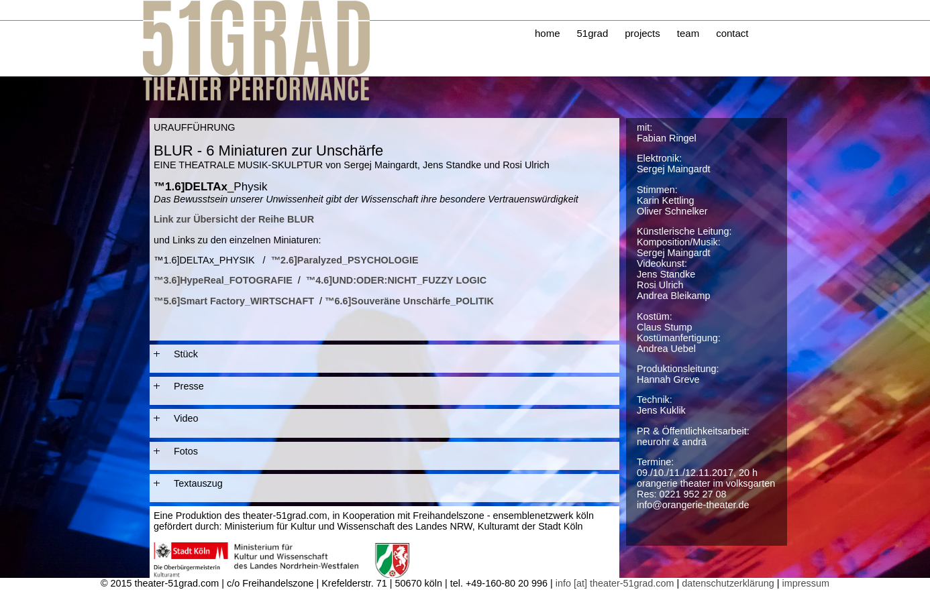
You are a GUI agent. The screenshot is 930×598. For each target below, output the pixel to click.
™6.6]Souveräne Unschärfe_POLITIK (409, 301)
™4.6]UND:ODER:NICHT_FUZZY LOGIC (396, 280)
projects (642, 33)
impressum (805, 583)
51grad (593, 33)
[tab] (384, 354)
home (547, 33)
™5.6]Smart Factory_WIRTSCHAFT (234, 301)
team (688, 33)
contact (732, 33)
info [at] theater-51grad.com (615, 583)
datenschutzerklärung (728, 583)
